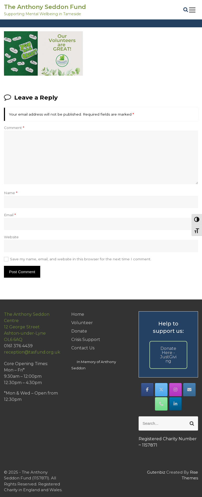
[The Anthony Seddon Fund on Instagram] (175, 389)
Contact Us (82, 347)
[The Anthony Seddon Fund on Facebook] (147, 389)
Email (10, 215)
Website (11, 237)
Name (10, 193)
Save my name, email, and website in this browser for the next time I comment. (80, 259)
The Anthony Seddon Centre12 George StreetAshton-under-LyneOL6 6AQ (26, 327)
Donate (79, 331)
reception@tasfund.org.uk (32, 352)
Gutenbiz (156, 472)
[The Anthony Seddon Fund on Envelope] (189, 389)
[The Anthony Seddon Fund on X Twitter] (161, 389)
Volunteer (82, 322)
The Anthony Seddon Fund (45, 7)
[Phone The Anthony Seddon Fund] (161, 404)
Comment (14, 128)
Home (77, 314)
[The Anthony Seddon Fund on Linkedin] (175, 404)
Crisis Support (85, 339)
